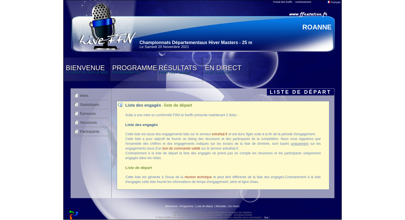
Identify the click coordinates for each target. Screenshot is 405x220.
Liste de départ (204, 206)
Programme (187, 206)
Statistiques (89, 104)
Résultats (221, 206)
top (266, 217)
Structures (88, 122)
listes (84, 95)
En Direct (234, 206)
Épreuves (88, 113)
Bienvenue (171, 206)
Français (334, 2)
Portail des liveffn (282, 2)
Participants (90, 131)
